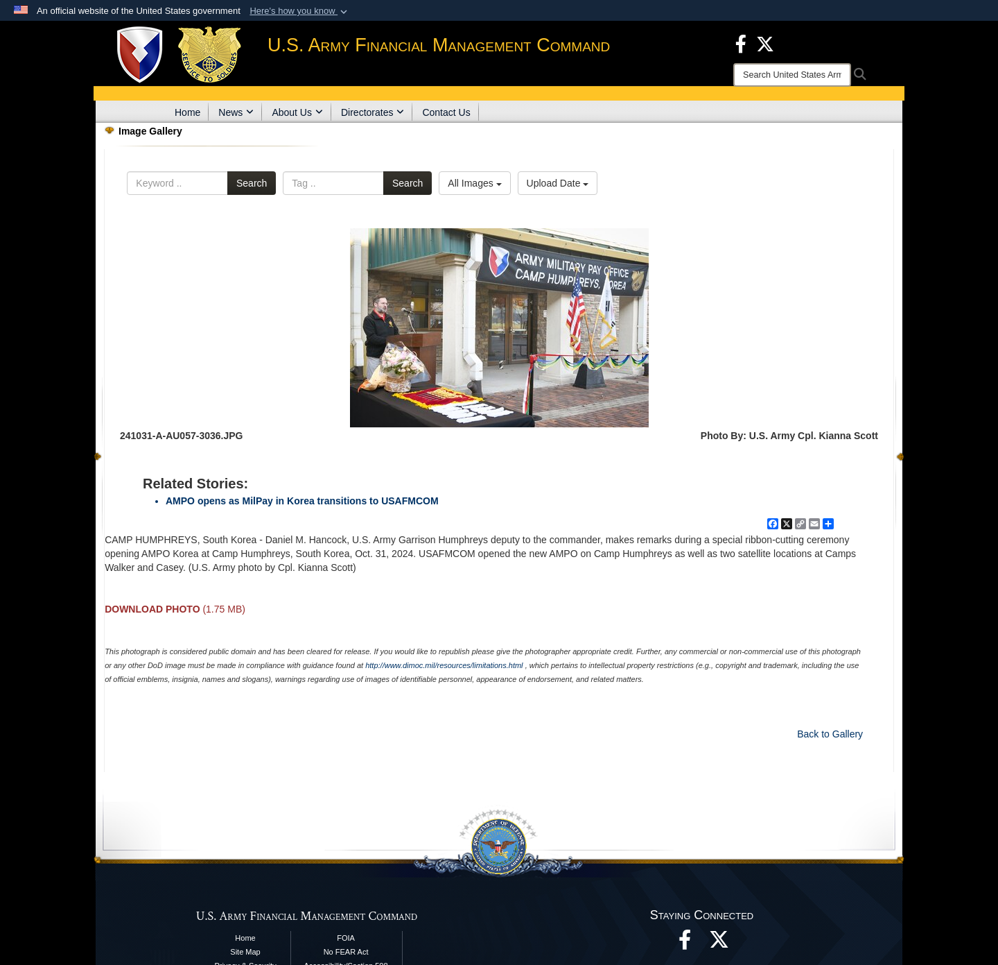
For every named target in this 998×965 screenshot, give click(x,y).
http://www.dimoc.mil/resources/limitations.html (444, 665)
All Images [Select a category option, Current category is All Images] (474, 183)
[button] (300, 11)
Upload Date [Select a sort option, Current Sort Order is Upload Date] (558, 183)
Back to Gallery (830, 734)
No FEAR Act (346, 952)
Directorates (372, 112)
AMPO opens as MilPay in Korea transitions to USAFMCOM (302, 500)
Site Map (245, 952)
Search (251, 183)
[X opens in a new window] (765, 43)
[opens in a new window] (719, 943)
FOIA (346, 938)
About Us (297, 112)
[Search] (792, 75)
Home (187, 112)
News (236, 112)
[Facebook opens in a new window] (740, 43)
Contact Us (446, 112)
